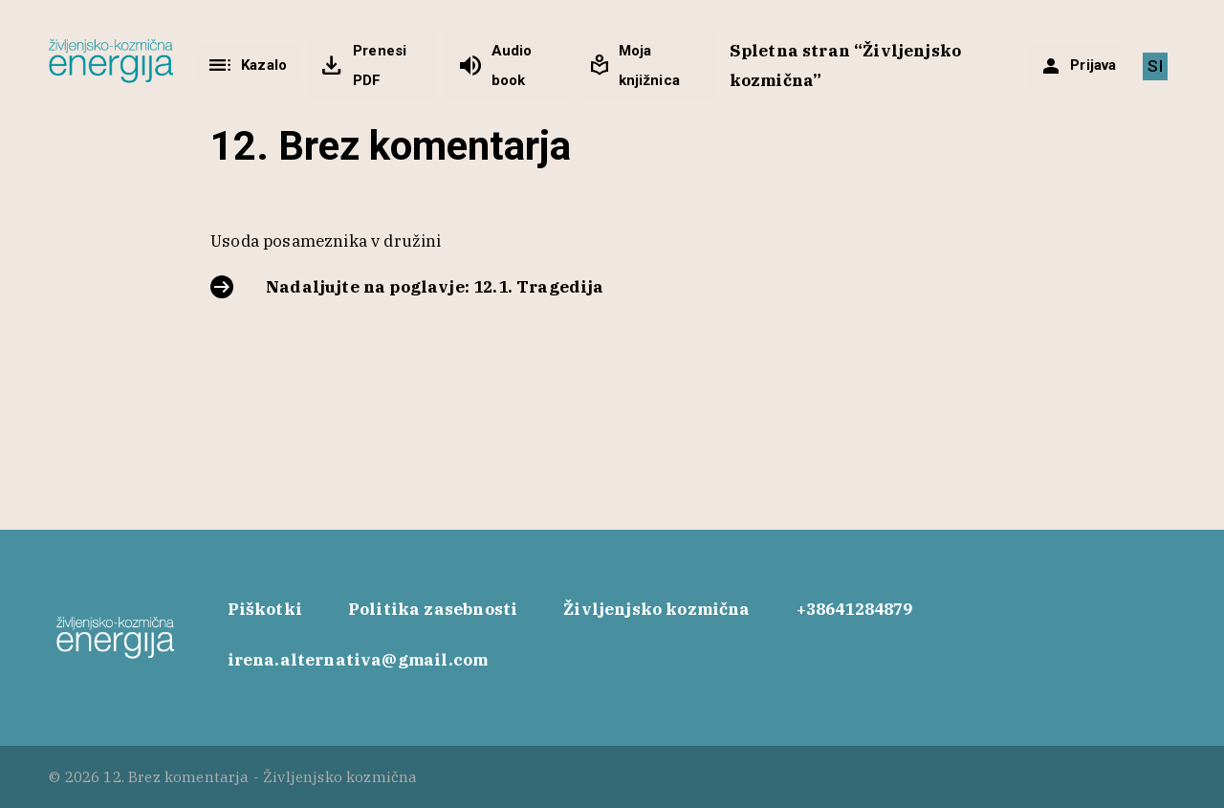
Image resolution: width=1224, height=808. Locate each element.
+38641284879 (855, 609)
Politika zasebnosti (432, 609)
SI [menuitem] (1155, 66)
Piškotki (265, 609)
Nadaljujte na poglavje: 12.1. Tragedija (435, 286)
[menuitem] (1155, 66)
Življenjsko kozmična (656, 609)
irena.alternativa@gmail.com (358, 659)
